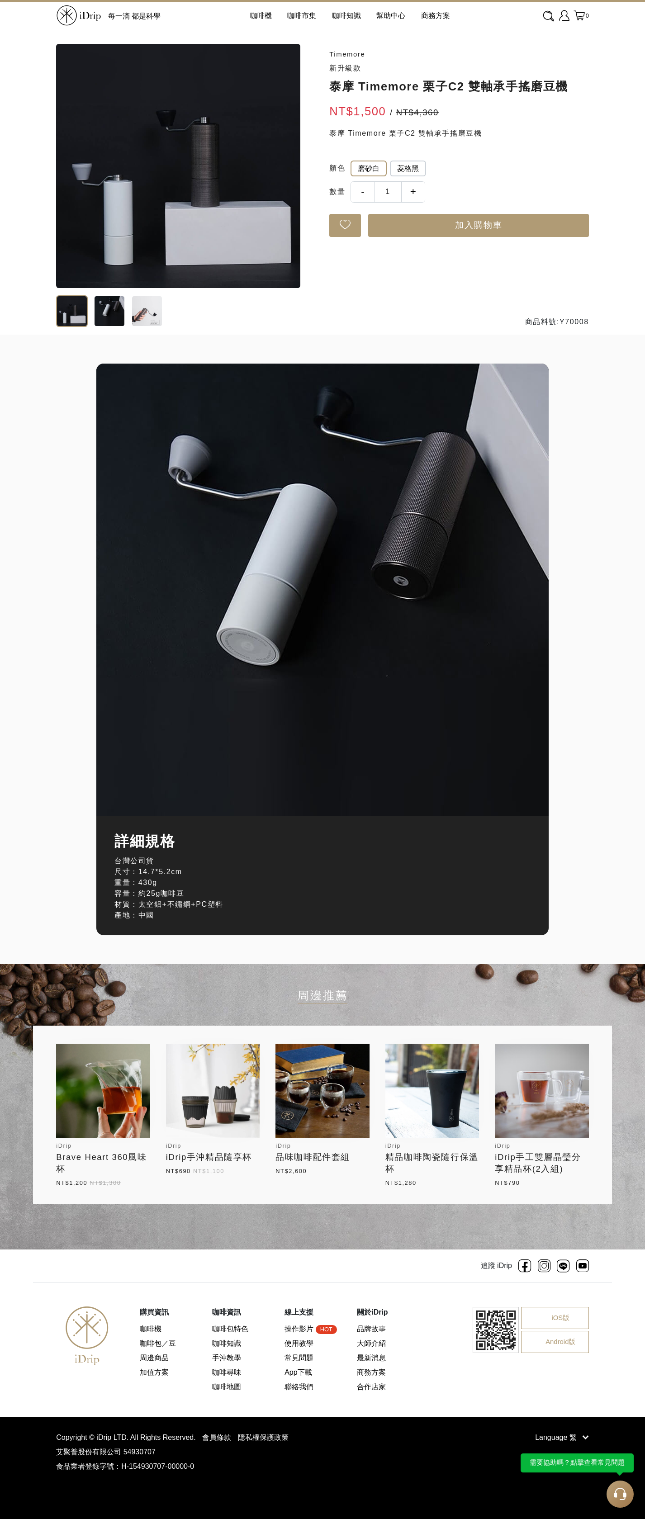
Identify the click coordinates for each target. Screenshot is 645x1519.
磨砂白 (368, 168)
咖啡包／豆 (158, 1343)
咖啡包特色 (230, 1329)
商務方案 (435, 15)
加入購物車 (479, 225)
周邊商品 (154, 1358)
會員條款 (217, 1437)
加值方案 (154, 1372)
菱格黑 (408, 168)
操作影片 (311, 1329)
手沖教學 (226, 1358)
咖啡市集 (301, 15)
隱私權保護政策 (263, 1437)
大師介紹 (371, 1343)
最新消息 (371, 1358)
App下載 (298, 1372)
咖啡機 (150, 1329)
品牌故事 (371, 1329)
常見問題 (299, 1358)
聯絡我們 (299, 1387)
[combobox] (549, 16)
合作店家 (371, 1387)
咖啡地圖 (226, 1387)
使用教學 (299, 1343)
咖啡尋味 (226, 1372)
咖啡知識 (346, 15)
